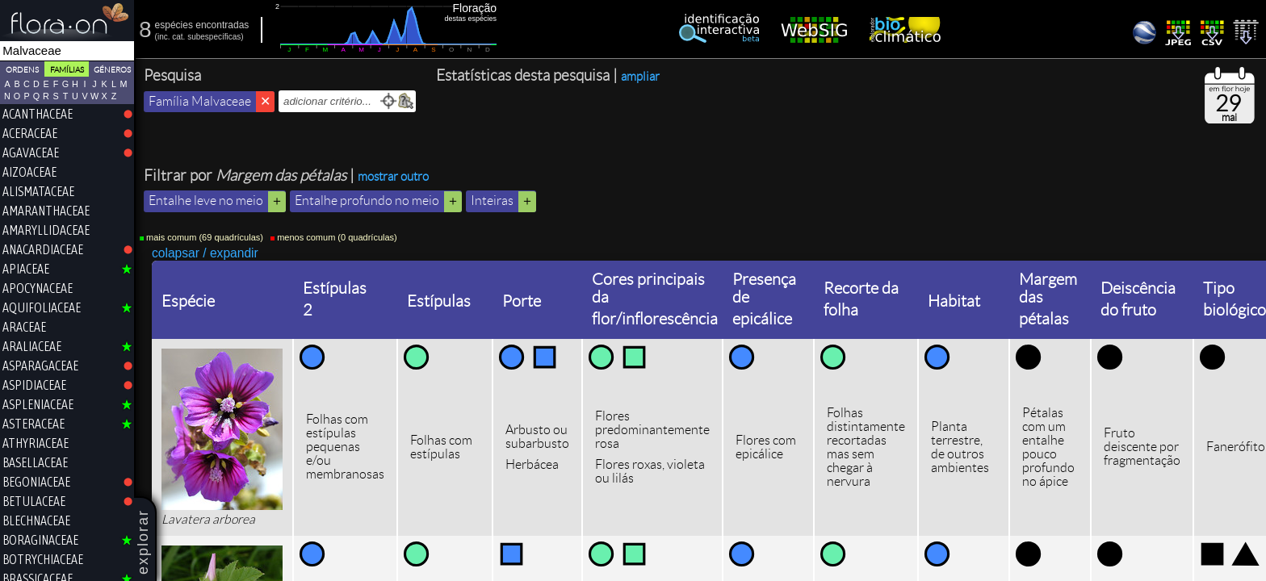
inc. (163, 36)
